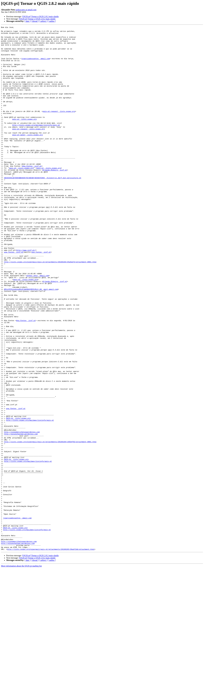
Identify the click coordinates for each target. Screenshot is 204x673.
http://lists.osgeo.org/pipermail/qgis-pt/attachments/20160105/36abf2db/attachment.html (50, 654)
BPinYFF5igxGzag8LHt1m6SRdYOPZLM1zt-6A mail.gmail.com (31, 342)
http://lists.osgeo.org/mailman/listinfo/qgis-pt (36, 145)
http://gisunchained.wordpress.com (20, 515)
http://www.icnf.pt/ (26, 295)
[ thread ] (35, 21)
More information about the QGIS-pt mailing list (21, 671)
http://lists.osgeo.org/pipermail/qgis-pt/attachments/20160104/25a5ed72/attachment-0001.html (50, 309)
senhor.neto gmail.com (37, 325)
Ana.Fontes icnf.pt (32, 194)
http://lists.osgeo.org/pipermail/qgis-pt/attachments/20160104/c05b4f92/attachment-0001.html (50, 525)
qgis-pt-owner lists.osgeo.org (27, 156)
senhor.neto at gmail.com (25, 10)
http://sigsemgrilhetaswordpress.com (22, 513)
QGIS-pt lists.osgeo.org (18, 497)
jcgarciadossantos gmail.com (35, 65)
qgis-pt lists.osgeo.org (24, 138)
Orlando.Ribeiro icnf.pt (55, 199)
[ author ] (52, 21)
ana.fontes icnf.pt (13, 297)
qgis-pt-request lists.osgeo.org (59, 128)
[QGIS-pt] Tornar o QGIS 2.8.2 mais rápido (40, 16)
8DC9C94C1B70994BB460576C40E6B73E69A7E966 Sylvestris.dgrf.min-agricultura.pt (42, 208)
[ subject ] (43, 21)
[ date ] (27, 21)
